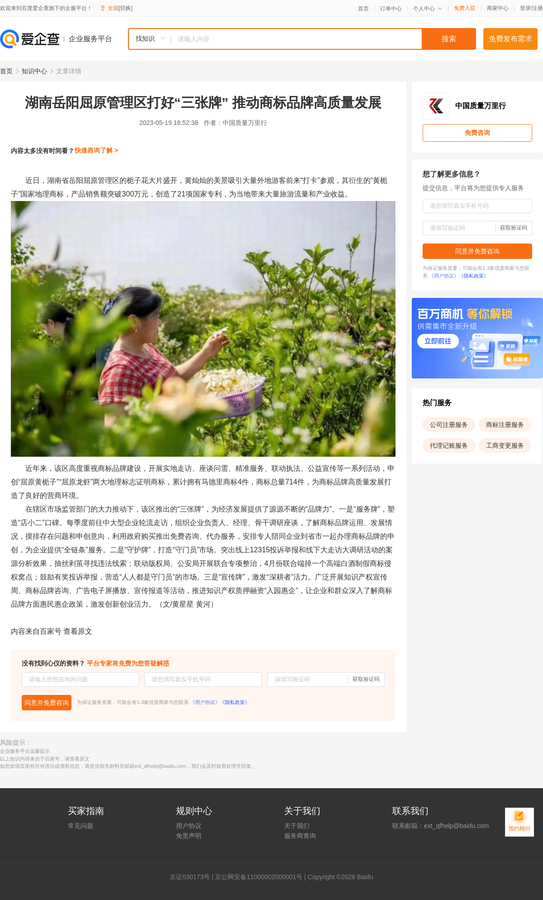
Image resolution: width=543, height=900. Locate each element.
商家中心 (498, 8)
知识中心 (34, 71)
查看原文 (77, 631)
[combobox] (302, 39)
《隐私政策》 (235, 702)
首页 (363, 8)
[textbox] (323, 39)
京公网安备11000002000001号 (258, 877)
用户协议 (188, 825)
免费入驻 (465, 8)
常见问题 (80, 825)
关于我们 (297, 825)
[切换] (126, 8)
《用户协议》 (205, 702)
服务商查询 (300, 835)
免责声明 (188, 835)
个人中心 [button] (428, 8)
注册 (537, 8)
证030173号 (193, 877)
